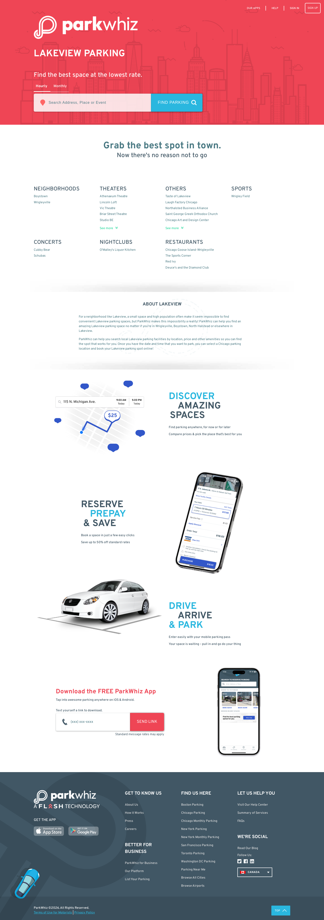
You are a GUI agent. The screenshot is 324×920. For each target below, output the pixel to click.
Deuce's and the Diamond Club (187, 268)
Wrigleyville (42, 202)
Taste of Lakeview (178, 196)
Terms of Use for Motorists (53, 913)
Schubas (40, 256)
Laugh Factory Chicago (181, 202)
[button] (206, 877)
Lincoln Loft (108, 202)
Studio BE (106, 220)
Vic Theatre (107, 208)
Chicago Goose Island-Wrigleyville (189, 250)
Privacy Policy (84, 913)
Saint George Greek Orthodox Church (191, 214)
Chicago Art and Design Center (187, 220)
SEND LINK (147, 721)
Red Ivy (170, 262)
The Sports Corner (178, 256)
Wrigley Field (240, 196)
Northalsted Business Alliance (186, 208)
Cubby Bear (42, 250)
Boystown (41, 196)
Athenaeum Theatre (114, 196)
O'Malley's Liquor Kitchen (118, 250)
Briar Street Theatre (113, 214)
